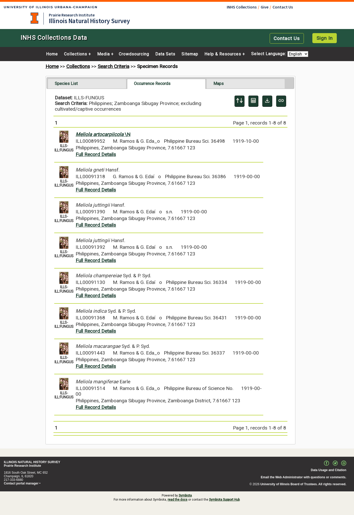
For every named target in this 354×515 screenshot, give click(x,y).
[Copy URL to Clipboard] (281, 101)
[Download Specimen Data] (267, 101)
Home (52, 54)
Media (103, 54)
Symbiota (185, 495)
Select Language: (269, 54)
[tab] (87, 84)
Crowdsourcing (134, 54)
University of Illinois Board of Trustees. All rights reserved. (303, 484)
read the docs (177, 499)
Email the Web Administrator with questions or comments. (303, 477)
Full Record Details (96, 154)
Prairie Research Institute (72, 14)
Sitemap (189, 54)
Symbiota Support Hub (224, 499)
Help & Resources (222, 54)
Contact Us (283, 6)
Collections (75, 54)
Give (264, 6)
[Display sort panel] (239, 101)
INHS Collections (242, 6)
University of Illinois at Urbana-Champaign (34, 18)
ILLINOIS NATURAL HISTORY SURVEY (32, 462)
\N (103, 134)
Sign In (324, 38)
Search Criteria (113, 66)
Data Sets (165, 54)
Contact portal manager (21, 483)
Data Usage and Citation (328, 470)
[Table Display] (253, 101)
